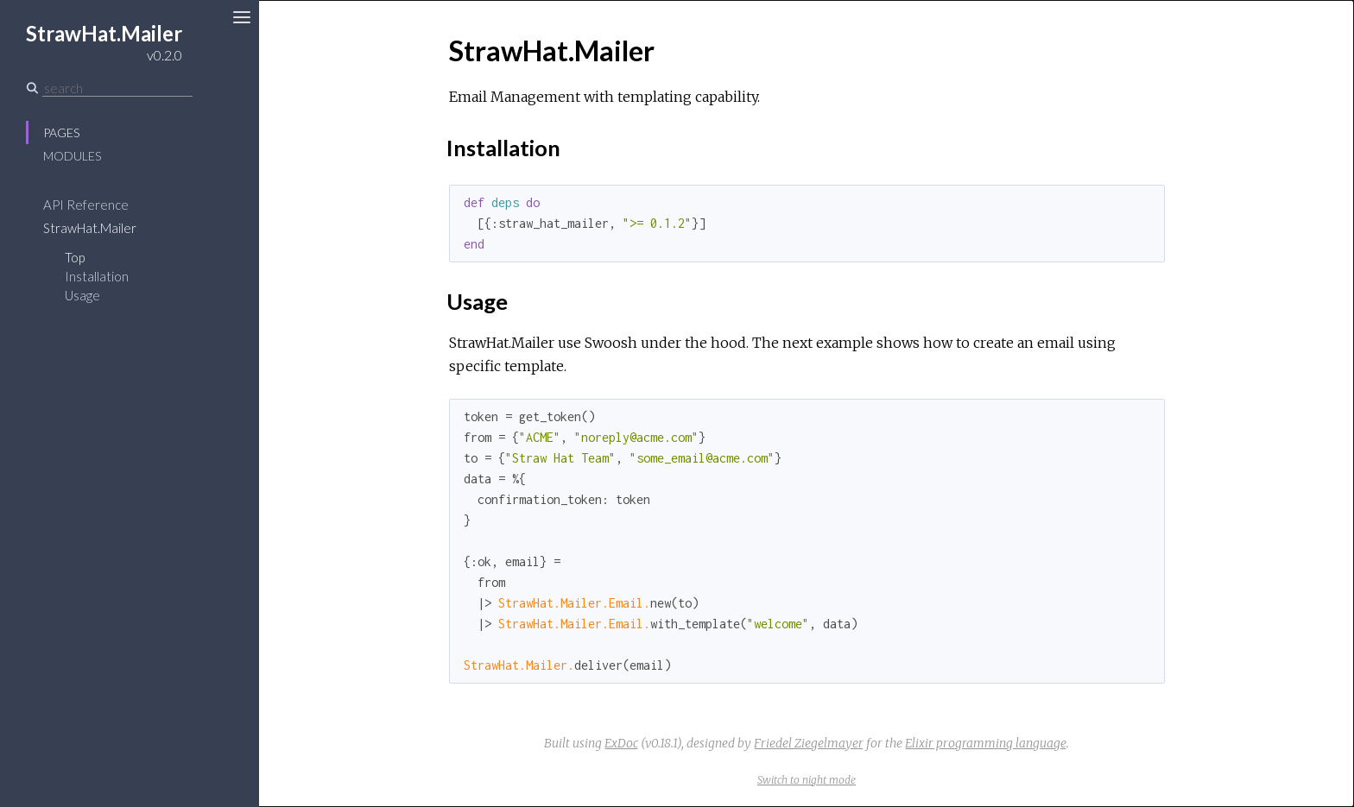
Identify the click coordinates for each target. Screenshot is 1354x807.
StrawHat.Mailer (89, 228)
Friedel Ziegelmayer (809, 743)
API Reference (86, 204)
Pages (61, 132)
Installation (97, 276)
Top (75, 257)
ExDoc (621, 743)
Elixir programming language (985, 743)
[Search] (117, 88)
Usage (82, 295)
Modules (72, 155)
